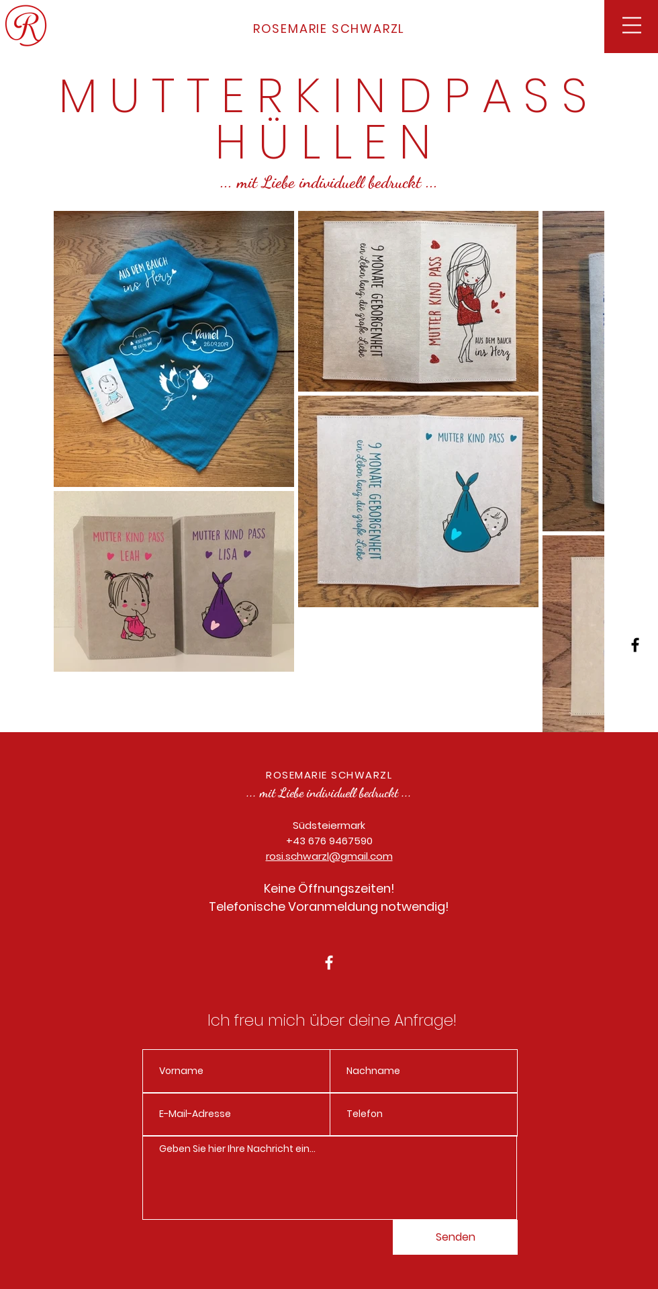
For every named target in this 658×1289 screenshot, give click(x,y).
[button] (631, 25)
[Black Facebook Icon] (635, 644)
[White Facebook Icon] (329, 962)
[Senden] (455, 1237)
